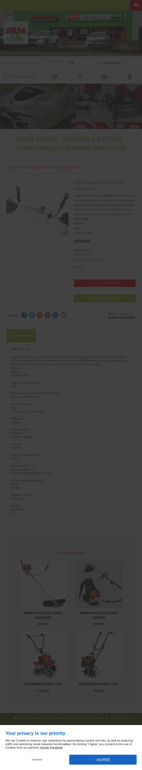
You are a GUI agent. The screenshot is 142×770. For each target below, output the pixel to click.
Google (44, 747)
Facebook (56, 747)
